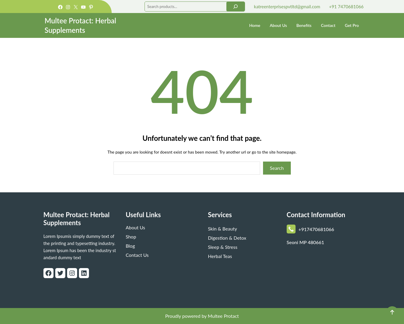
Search (277, 168)
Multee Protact (223, 316)
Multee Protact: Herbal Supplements (76, 219)
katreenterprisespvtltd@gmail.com (287, 6)
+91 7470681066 (346, 6)
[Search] (235, 6)
